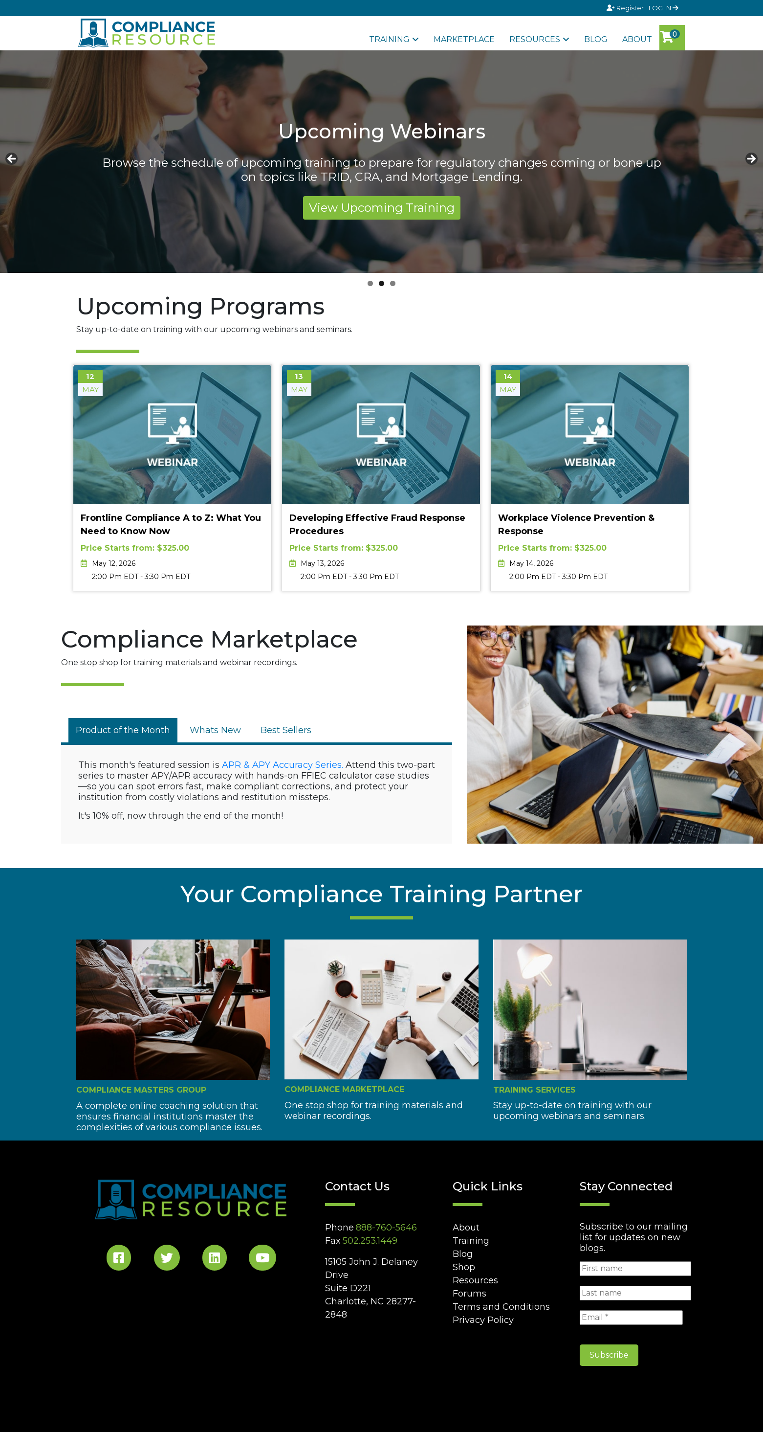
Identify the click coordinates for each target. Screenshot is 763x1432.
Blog (596, 39)
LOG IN (663, 8)
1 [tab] (370, 283)
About (637, 39)
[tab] (122, 730)
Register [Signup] (626, 8)
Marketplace (464, 39)
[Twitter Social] (167, 1259)
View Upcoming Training (382, 208)
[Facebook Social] (119, 1259)
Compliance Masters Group (141, 1090)
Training (389, 39)
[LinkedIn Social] (214, 1259)
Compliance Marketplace (344, 1089)
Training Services (534, 1090)
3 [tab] (392, 283)
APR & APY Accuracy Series (282, 765)
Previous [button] (12, 159)
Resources (534, 39)
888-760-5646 (386, 1227)
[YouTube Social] (262, 1259)
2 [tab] (381, 283)
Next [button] (750, 159)
